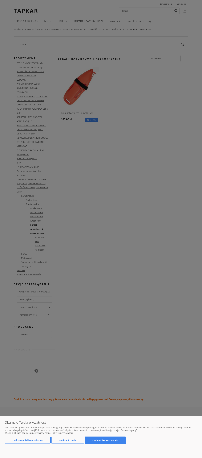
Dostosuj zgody (67, 440)
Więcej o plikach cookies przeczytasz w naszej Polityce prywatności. (39, 432)
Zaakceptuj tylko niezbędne (27, 440)
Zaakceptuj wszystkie (105, 440)
